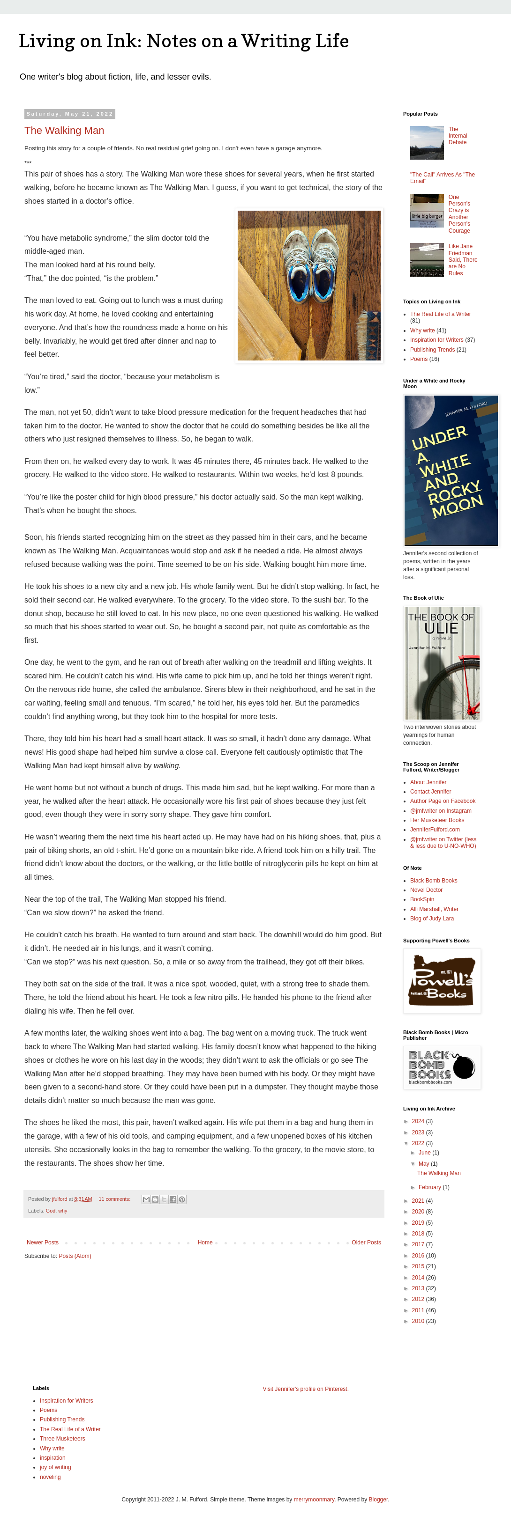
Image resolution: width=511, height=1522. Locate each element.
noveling (50, 1477)
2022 (419, 1143)
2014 (419, 1277)
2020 (419, 1211)
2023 (419, 1132)
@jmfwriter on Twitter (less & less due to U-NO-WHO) (443, 842)
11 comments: (115, 1199)
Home (205, 1242)
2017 (419, 1244)
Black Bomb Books (434, 880)
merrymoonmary (314, 1499)
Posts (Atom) (75, 1256)
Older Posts (366, 1242)
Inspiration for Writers (437, 340)
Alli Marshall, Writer (434, 909)
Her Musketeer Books (437, 820)
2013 (419, 1288)
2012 (419, 1299)
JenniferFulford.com (435, 829)
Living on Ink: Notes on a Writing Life (184, 40)
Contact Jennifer (430, 791)
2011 (419, 1310)
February (431, 1187)
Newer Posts (43, 1242)
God (50, 1210)
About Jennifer (428, 782)
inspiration (53, 1458)
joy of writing (55, 1467)
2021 (419, 1201)
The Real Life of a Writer (440, 314)
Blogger (378, 1499)
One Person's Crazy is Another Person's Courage (459, 214)
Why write (422, 330)
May (425, 1164)
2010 (419, 1321)
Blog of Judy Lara (432, 918)
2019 (419, 1223)
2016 (419, 1255)
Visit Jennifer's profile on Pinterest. (306, 1389)
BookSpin (422, 899)
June (425, 1152)
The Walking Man (64, 130)
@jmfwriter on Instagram (441, 811)
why (62, 1210)
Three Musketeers (62, 1438)
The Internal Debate (458, 136)
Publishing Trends (432, 349)
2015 (419, 1266)
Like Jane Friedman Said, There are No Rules (463, 260)
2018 (419, 1233)
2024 (419, 1121)
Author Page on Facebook (442, 801)
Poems (419, 359)
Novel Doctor (426, 890)
